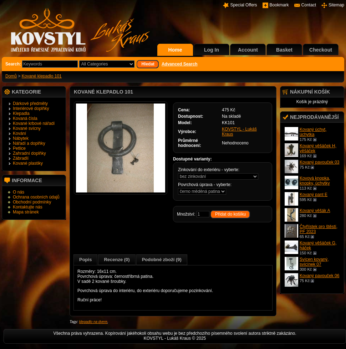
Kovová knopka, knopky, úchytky (315, 181)
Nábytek (21, 138)
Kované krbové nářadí (34, 123)
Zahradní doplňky (29, 153)
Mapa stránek (26, 212)
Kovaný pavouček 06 (319, 275)
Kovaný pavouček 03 (319, 162)
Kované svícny (27, 128)
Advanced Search (180, 64)
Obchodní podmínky (32, 202)
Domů (11, 76)
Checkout (320, 50)
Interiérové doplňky (31, 108)
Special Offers (243, 4)
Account (248, 50)
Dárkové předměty (30, 103)
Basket (284, 50)
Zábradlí (21, 158)
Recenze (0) (116, 259)
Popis (85, 259)
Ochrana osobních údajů (36, 197)
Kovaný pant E (313, 194)
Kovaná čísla (25, 118)
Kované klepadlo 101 (42, 76)
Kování (19, 133)
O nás (18, 192)
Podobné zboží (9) (162, 259)
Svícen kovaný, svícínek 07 (314, 262)
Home (175, 50)
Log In (211, 50)
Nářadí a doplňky (29, 143)
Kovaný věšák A (315, 210)
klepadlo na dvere (93, 322)
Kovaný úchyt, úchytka (313, 132)
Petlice (19, 148)
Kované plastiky (28, 163)
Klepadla (21, 113)
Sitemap (336, 4)
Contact (308, 4)
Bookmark (279, 4)
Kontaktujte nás (27, 207)
